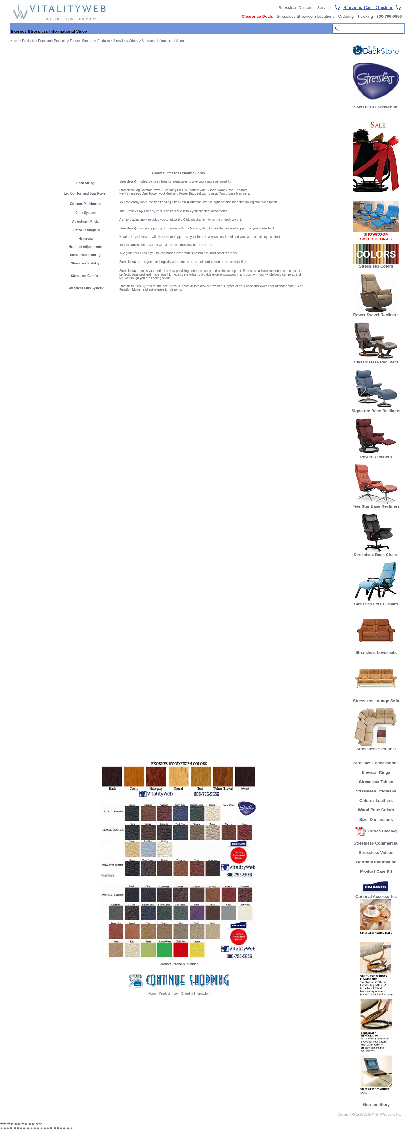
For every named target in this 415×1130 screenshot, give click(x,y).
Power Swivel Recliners (376, 315)
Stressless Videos (125, 40)
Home (14, 40)
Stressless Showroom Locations (305, 16)
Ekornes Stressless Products (90, 40)
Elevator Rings (376, 772)
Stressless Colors (376, 266)
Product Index (169, 993)
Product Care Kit (376, 871)
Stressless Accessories (376, 763)
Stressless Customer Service (305, 7)
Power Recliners (376, 455)
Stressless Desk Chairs (375, 553)
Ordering (346, 16)
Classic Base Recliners (376, 360)
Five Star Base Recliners (376, 504)
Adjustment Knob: (85, 221)
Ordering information (195, 993)
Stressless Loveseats (376, 650)
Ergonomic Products (52, 40)
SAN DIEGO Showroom (375, 107)
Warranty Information (376, 862)
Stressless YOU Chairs (376, 602)
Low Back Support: (86, 230)
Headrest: (86, 238)
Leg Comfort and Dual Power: (86, 193)
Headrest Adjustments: (86, 247)
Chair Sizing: (85, 183)
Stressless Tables (376, 781)
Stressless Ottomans (376, 791)
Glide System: (85, 213)
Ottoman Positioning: (86, 203)
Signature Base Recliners (376, 409)
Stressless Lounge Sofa (376, 699)
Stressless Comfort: (86, 276)
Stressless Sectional (376, 747)
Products (28, 40)
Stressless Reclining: (85, 255)
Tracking (365, 16)
